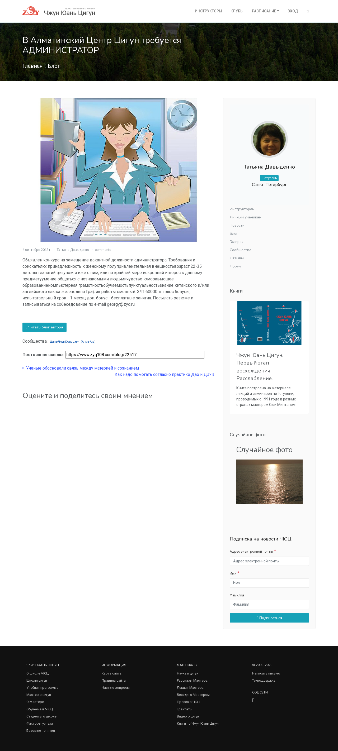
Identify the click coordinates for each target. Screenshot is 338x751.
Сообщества (240, 249)
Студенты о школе (41, 716)
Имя (233, 573)
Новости (237, 225)
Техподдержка (263, 680)
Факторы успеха (39, 723)
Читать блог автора (44, 327)
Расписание (264, 11)
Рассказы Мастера (192, 680)
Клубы (237, 11)
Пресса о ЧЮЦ (188, 702)
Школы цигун (36, 680)
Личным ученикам (245, 217)
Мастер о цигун (38, 695)
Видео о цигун (188, 716)
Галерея (236, 241)
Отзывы (237, 258)
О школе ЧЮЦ (37, 673)
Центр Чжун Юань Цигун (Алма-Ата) (73, 341)
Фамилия (237, 595)
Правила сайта (114, 680)
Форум (235, 266)
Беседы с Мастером (193, 695)
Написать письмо (266, 673)
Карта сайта (111, 673)
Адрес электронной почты (251, 551)
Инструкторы (208, 11)
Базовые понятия (40, 731)
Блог (54, 66)
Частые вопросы (116, 688)
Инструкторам (242, 209)
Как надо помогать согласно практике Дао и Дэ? (164, 374)
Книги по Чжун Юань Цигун (198, 723)
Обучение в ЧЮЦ (39, 709)
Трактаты (185, 709)
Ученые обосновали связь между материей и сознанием (80, 368)
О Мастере (35, 702)
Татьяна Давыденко (73, 250)
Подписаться (269, 617)
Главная (32, 66)
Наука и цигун (187, 673)
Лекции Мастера (190, 688)
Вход (293, 11)
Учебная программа (42, 688)
